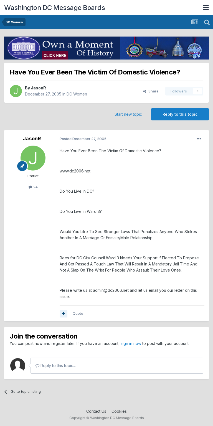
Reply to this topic (180, 114)
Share (151, 91)
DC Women (77, 94)
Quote (78, 313)
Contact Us (96, 411)
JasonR (38, 88)
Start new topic (128, 114)
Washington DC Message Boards (54, 8)
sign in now (131, 343)
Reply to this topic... (56, 365)
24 (33, 187)
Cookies (119, 411)
